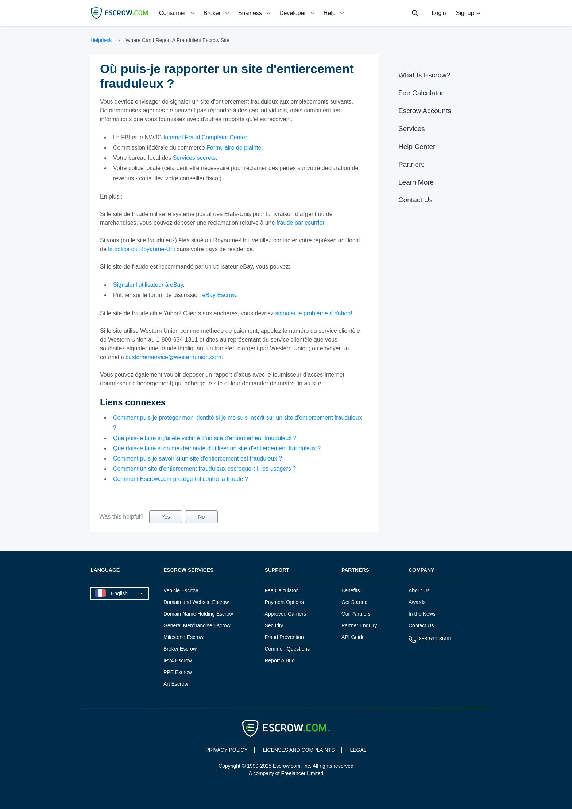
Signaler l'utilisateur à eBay (148, 285)
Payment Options (284, 602)
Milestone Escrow (183, 637)
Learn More (416, 182)
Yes (166, 517)
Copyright (229, 766)
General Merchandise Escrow (197, 625)
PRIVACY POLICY (226, 750)
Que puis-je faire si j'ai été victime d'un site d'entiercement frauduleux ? (205, 438)
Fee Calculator (421, 93)
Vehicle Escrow (180, 590)
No (201, 517)
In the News (422, 614)
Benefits (350, 590)
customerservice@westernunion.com (173, 357)
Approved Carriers (285, 614)
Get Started (354, 602)
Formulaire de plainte (233, 148)
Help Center (416, 146)
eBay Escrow (219, 295)
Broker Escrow (180, 649)
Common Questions (287, 649)
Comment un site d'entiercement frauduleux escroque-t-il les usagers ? (204, 469)
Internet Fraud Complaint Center (205, 137)
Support (276, 570)
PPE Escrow (177, 672)
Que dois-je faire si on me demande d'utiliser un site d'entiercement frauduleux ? (217, 448)
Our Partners (356, 614)
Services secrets (194, 158)
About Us (419, 590)
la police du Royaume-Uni (141, 249)
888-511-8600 (430, 640)
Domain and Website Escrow (196, 602)
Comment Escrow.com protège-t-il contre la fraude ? (180, 479)
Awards (417, 602)
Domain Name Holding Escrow (198, 614)
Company (421, 570)
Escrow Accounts (424, 111)
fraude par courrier (300, 223)
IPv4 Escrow (177, 660)
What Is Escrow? (424, 75)
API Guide (353, 637)
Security (273, 625)
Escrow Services (188, 570)
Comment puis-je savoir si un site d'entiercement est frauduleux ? (197, 458)
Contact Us (415, 200)
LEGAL (358, 750)
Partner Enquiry (359, 625)
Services (411, 128)
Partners (411, 164)
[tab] (177, 13)
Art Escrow (175, 684)
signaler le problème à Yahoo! (313, 313)
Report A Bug (279, 660)
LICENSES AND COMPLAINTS (299, 750)
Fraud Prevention (284, 637)
